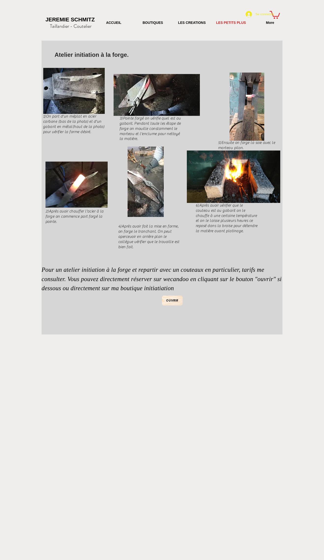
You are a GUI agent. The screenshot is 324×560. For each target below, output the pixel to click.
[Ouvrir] (172, 300)
